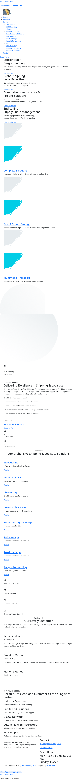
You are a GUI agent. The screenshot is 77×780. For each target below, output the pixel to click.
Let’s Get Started (10, 73)
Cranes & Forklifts (13, 50)
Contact (6, 53)
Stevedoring (10, 24)
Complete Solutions (15, 170)
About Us (6, 19)
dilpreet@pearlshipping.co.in (11, 5)
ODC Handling (11, 46)
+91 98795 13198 (6, 1)
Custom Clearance (13, 31)
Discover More (9, 428)
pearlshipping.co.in (29, 765)
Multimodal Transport (17, 277)
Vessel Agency (11, 27)
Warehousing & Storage (15, 34)
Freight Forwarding (13, 41)
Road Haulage (11, 39)
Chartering (10, 29)
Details (6, 470)
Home (5, 17)
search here (4, 778)
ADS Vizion (51, 765)
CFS (7, 43)
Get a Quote (4, 57)
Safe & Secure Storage (17, 224)
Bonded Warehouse (13, 48)
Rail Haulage (11, 36)
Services (6, 22)
